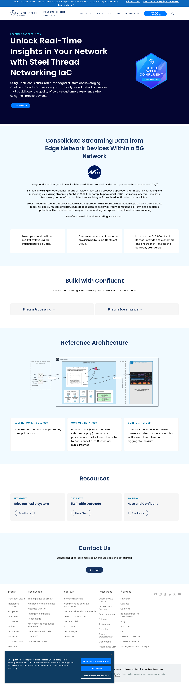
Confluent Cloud (16, 598)
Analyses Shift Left (37, 608)
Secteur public (71, 621)
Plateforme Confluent (13, 605)
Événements (105, 641)
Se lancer (13, 646)
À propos (125, 591)
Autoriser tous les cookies (96, 661)
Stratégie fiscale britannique (134, 646)
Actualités (125, 626)
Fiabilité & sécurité (129, 641)
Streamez (13, 616)
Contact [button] (94, 570)
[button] (37, 241)
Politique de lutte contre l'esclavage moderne (120, 669)
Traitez (11, 626)
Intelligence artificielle (39, 613)
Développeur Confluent (105, 608)
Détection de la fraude (39, 631)
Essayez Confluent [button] (155, 12)
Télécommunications (75, 616)
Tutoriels (103, 619)
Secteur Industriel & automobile (80, 611)
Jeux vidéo (69, 636)
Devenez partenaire (130, 636)
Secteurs (69, 591)
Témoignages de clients (40, 598)
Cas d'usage (35, 591)
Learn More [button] (21, 105)
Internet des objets (37, 641)
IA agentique (34, 618)
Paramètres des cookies (152, 669)
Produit (12, 591)
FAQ (122, 631)
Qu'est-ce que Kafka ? (106, 600)
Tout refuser (96, 668)
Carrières (125, 608)
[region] (59, 667)
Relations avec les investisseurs (129, 615)
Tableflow (13, 636)
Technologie (70, 631)
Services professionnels (106, 635)
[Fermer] (111, 654)
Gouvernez (13, 631)
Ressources (105, 591)
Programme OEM (107, 646)
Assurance (69, 626)
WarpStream (14, 611)
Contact (124, 603)
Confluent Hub (15, 641)
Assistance (104, 624)
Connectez (13, 621)
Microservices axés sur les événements (41, 625)
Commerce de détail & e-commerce (77, 605)
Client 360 (33, 636)
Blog (122, 621)
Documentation (107, 614)
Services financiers (73, 598)
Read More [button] (25, 513)
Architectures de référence (41, 603)
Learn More (65, 5)
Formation (104, 629)
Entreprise (125, 598)
